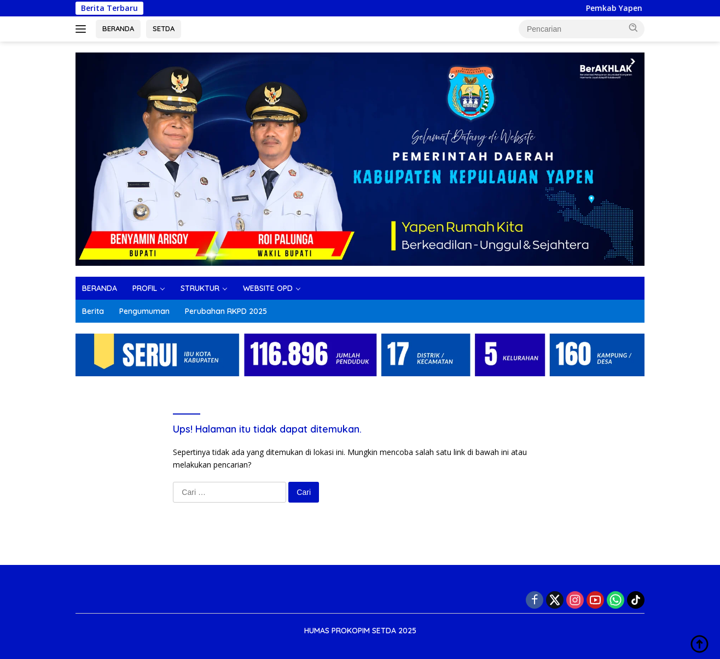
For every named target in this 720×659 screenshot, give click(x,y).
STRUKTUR (200, 288)
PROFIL (144, 288)
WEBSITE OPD (268, 288)
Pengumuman (144, 311)
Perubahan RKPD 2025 (226, 311)
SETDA (164, 28)
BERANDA (118, 28)
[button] (633, 28)
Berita (93, 311)
